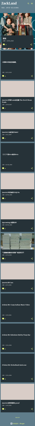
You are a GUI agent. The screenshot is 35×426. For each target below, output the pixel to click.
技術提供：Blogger (17, 423)
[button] (31, 44)
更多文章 (17, 417)
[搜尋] (28, 3)
